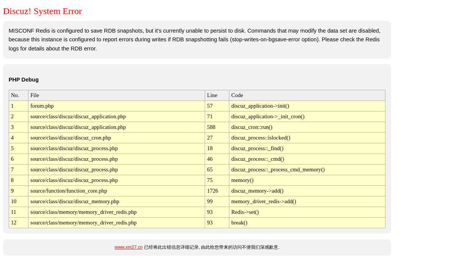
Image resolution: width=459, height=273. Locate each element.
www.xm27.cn (128, 247)
